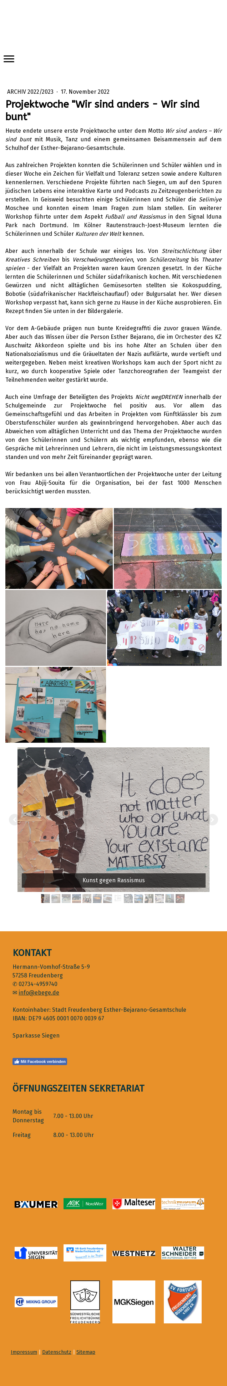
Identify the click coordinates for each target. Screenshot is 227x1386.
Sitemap (85, 1352)
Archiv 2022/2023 (31, 91)
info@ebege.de (39, 992)
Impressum (24, 1352)
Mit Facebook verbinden (40, 1061)
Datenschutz (56, 1352)
